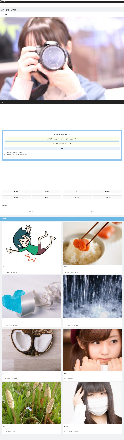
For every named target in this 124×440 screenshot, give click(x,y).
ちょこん (66, 266)
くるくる (5, 319)
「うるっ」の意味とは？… (69, 378)
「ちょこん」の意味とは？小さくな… (71, 271)
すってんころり (6, 266)
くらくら (66, 426)
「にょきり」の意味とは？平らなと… (10, 431)
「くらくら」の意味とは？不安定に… (71, 431)
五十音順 (5, 101)
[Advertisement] (49, 116)
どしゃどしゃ (67, 319)
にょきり (5, 426)
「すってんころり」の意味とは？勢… (10, 271)
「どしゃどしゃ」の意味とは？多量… (71, 325)
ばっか (4, 372)
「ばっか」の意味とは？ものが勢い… (10, 378)
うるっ (65, 372)
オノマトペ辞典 (8, 10)
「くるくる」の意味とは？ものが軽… (10, 325)
